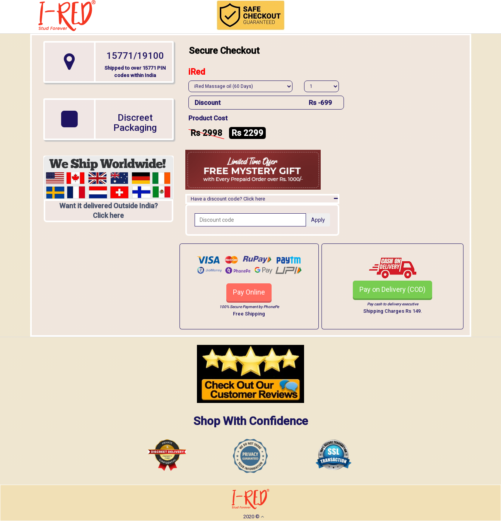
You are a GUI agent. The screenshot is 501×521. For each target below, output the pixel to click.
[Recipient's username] (250, 219)
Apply (318, 220)
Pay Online (249, 292)
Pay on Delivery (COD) (392, 289)
